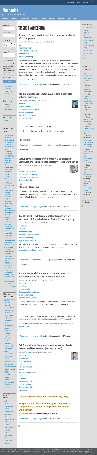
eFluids (6, 443)
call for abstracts (25, 381)
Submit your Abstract (26, 414)
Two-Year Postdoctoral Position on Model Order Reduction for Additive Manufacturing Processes (9, 275)
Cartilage (22, 378)
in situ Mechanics (8, 378)
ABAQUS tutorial (7, 304)
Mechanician (24, 19)
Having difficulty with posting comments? (88, 34)
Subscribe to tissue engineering (19, 426)
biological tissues (25, 367)
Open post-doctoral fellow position (9, 238)
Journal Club (87, 50)
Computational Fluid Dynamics (30, 177)
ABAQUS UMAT (9, 300)
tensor (6, 387)
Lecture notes (88, 53)
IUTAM (6, 425)
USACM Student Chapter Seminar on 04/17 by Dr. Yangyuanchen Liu (9, 180)
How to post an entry (88, 46)
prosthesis (22, 390)
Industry (51, 19)
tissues (21, 370)
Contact (85, 2)
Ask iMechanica (88, 28)
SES (5, 433)
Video (75, 19)
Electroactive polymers (9, 420)
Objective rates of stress (9, 337)
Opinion (34, 19)
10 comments (37, 145)
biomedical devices (25, 118)
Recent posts (70, 2)
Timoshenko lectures (8, 357)
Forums (7, 104)
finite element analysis (27, 171)
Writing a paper (9, 369)
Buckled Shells (9, 411)
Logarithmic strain (8, 322)
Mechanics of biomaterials (28, 234)
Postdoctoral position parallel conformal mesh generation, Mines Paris (8, 196)
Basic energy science (8, 407)
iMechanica (10, 10)
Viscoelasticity (9, 361)
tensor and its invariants (9, 383)
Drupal (87, 450)
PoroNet (7, 430)
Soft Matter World (8, 436)
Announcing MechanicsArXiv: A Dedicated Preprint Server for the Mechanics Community (9, 249)
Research (5, 19)
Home (20, 23)
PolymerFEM (8, 427)
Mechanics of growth (8, 327)
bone (20, 364)
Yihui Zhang (31, 101)
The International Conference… (88, 76)
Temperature (9, 354)
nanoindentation (25, 361)
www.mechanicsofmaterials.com (31, 250)
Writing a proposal (7, 373)
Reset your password (8, 92)
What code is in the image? (9, 51)
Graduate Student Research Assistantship (87, 88)
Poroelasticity (9, 346)
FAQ (84, 59)
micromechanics (24, 107)
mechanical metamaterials (28, 109)
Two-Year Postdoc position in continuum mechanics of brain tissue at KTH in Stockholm (9, 225)
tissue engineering (25, 56)
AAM (5, 401)
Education (14, 19)
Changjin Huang (33, 42)
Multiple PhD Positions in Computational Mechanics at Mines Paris (9, 210)
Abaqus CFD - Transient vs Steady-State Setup (88, 102)
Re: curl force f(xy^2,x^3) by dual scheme (88, 142)
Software (43, 19)
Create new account (8, 87)
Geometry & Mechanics (8, 311)
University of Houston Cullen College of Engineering (75, 452)
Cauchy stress (9, 308)
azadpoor (31, 352)
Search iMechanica (8, 108)
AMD (6, 404)
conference (22, 226)
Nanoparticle (23, 54)
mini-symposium (24, 384)
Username (6, 25)
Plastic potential (7, 342)
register (42, 84)
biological (22, 229)
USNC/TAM (8, 440)
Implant (21, 375)
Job (69, 19)
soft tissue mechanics (26, 372)
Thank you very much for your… (88, 131)
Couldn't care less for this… (88, 120)
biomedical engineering (27, 174)
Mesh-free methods (7, 332)
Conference (61, 19)
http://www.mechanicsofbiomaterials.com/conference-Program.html (45, 319)
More (14, 286)
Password (6, 33)
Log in (34, 84)
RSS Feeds (87, 56)
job (19, 45)
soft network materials (27, 115)
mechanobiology (25, 48)
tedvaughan (31, 165)
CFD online (8, 414)
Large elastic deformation (8, 316)
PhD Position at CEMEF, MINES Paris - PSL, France (8, 261)
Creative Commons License (59, 450)
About (78, 2)
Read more (24, 84)
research (21, 104)
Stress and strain (8, 350)
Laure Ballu (31, 223)
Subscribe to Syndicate (82, 206)
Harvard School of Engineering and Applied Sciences (37, 452)
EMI (5, 417)
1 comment (36, 260)
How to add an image (88, 41)
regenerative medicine (27, 240)
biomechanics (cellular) (27, 51)
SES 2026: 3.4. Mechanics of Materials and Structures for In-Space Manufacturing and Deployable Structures (9, 144)
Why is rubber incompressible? (10, 365)
